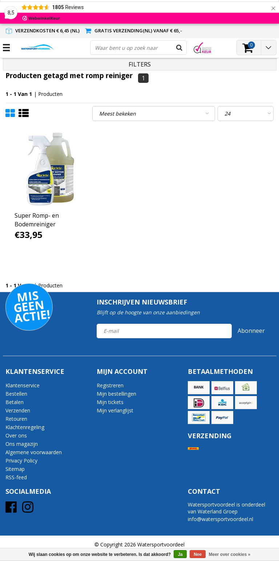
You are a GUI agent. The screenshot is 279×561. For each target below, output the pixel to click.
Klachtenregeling (24, 427)
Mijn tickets (110, 402)
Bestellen (16, 393)
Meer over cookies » (230, 554)
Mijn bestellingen (116, 393)
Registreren (110, 385)
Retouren (16, 418)
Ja (180, 554)
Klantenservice (22, 385)
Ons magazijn (21, 443)
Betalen (14, 402)
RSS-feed (16, 477)
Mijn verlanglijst (115, 410)
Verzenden (17, 410)
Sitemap (15, 468)
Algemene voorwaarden (33, 452)
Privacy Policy (21, 460)
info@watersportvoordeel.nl (220, 519)
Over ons (16, 435)
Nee (198, 554)
